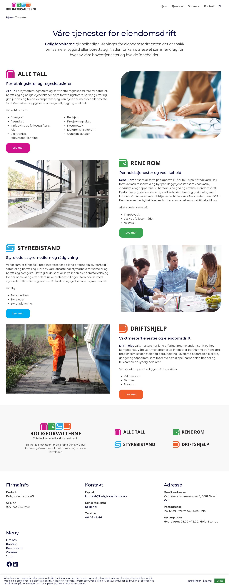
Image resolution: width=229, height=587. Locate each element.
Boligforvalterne (60, 44)
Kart (167, 500)
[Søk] (220, 6)
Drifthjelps (126, 345)
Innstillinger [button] (194, 580)
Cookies (11, 552)
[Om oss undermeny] (199, 6)
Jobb (9, 556)
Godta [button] (220, 580)
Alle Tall (11, 91)
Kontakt (12, 544)
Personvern (14, 548)
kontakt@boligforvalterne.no (106, 496)
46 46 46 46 (93, 517)
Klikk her (91, 507)
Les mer (18, 147)
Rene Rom (126, 180)
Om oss (11, 540)
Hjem (9, 17)
